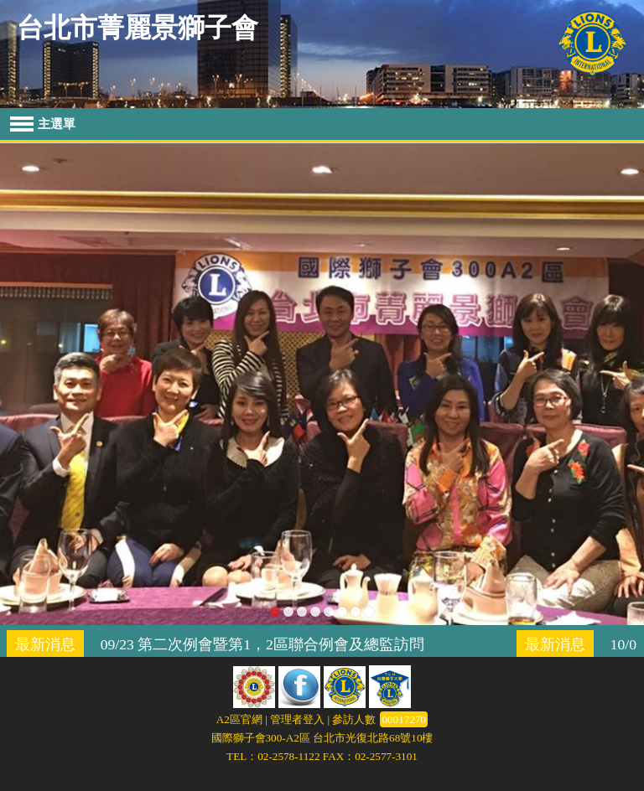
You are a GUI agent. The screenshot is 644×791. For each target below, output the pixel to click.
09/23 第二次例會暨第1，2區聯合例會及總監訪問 (262, 644)
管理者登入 (297, 719)
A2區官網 (239, 719)
